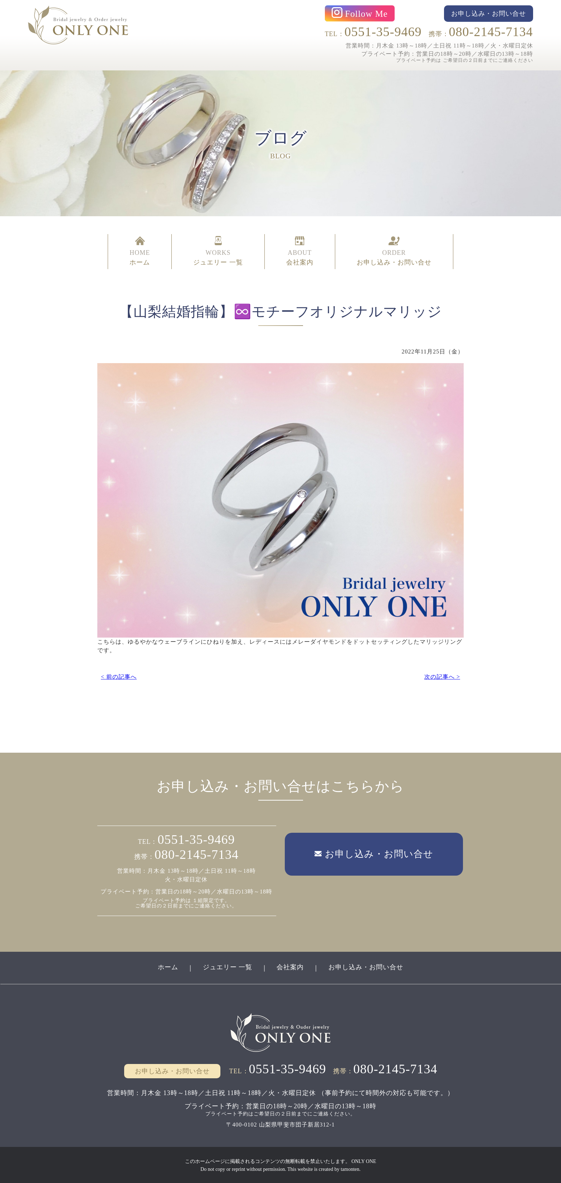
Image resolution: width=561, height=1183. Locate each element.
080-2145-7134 (491, 32)
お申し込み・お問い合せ (366, 966)
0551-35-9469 (383, 32)
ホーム (167, 966)
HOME (140, 251)
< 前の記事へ (119, 676)
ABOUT (299, 251)
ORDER (394, 251)
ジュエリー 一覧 (227, 966)
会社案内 (290, 966)
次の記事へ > (442, 676)
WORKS (218, 251)
